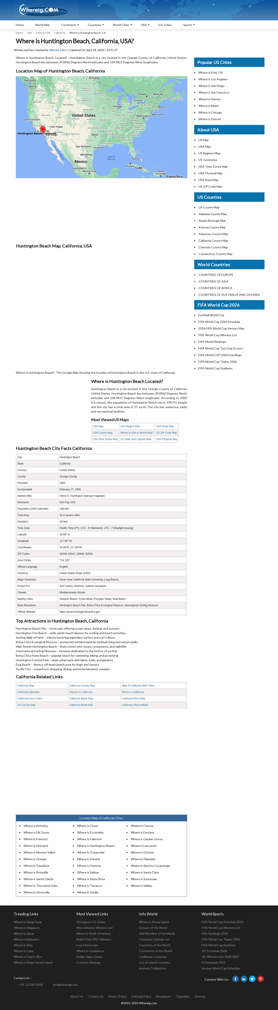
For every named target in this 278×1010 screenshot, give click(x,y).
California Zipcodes (29, 692)
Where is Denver (209, 99)
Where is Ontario (142, 852)
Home (20, 25)
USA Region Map (130, 426)
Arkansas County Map (213, 234)
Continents (69, 25)
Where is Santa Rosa (91, 879)
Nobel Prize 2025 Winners (93, 939)
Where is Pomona (89, 865)
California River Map (133, 698)
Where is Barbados (26, 939)
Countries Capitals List (154, 939)
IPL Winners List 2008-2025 (220, 956)
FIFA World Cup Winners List (217, 335)
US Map (203, 140)
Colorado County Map (213, 247)
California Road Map (81, 704)
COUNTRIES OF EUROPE (215, 274)
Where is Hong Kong (28, 922)
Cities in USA (43, 32)
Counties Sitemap (88, 962)
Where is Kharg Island (154, 922)
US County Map (27, 704)
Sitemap (200, 996)
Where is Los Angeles (213, 79)
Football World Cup (211, 315)
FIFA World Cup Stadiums (215, 368)
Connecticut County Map (215, 254)
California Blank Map (81, 698)
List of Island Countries (154, 962)
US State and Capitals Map (135, 439)
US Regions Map (209, 153)
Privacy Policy (117, 996)
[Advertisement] (101, 210)
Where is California (133, 692)
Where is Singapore (27, 928)
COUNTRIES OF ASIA (213, 281)
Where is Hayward (36, 845)
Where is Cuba (23, 951)
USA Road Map (165, 426)
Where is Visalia (87, 892)
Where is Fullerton (89, 839)
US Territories (207, 160)
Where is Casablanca (90, 951)
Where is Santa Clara (145, 872)
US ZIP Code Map (166, 432)
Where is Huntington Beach (95, 845)
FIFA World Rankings (212, 341)
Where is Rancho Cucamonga (150, 865)
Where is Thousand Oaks (41, 885)
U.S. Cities (165, 25)
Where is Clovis (87, 826)
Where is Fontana (142, 832)
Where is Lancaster (144, 845)
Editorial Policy (141, 996)
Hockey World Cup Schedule (221, 968)
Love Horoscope (87, 945)
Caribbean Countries (153, 956)
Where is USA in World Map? (136, 432)
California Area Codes (30, 698)
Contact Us (96, 996)
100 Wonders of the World (157, 933)
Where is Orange (35, 859)
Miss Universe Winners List (94, 928)
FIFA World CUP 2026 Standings (220, 355)
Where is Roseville (36, 872)
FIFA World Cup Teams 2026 (217, 361)
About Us (76, 996)
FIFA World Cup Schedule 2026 (222, 922)
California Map (26, 685)
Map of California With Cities (138, 685)
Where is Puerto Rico (28, 956)
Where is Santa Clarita (38, 879)
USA (29, 32)
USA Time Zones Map (105, 439)
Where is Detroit (209, 119)
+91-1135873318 (31, 984)
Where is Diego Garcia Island (33, 962)
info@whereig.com (65, 984)
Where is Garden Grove (146, 839)
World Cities (121, 25)
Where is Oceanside (90, 852)
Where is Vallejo (141, 885)
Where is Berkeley (36, 826)
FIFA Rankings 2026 (215, 933)
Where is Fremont (36, 839)
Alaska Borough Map (212, 220)
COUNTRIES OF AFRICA (215, 288)
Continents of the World (155, 951)
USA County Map (103, 432)
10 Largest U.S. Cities (90, 922)
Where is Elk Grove (36, 832)
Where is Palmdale (143, 859)
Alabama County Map (212, 214)
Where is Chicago (210, 112)
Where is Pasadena (36, 865)
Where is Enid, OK (210, 72)
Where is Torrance (89, 885)
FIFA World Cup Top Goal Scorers (220, 348)
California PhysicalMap (135, 704)
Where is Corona (142, 826)
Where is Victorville (37, 892)
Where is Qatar (24, 933)
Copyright (183, 996)
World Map (42, 25)
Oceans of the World (153, 928)
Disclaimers (163, 996)
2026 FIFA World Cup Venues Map (221, 328)
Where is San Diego (211, 86)
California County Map (82, 685)
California (59, 32)
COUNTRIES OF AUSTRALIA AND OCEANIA (229, 294)
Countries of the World (154, 945)
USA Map (98, 426)
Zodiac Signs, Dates (89, 956)
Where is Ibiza (23, 945)
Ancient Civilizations (152, 968)
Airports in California (80, 692)
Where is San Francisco (213, 92)
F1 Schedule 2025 (213, 962)
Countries (94, 25)
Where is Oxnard (88, 859)
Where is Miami (208, 106)
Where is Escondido (90, 832)
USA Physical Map (166, 439)
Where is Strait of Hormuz (93, 933)
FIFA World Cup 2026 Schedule (219, 322)
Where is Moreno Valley (39, 852)
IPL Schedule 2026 (214, 951)
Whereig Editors (58, 50)
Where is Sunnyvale (144, 879)
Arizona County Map (212, 227)
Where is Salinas (88, 872)
